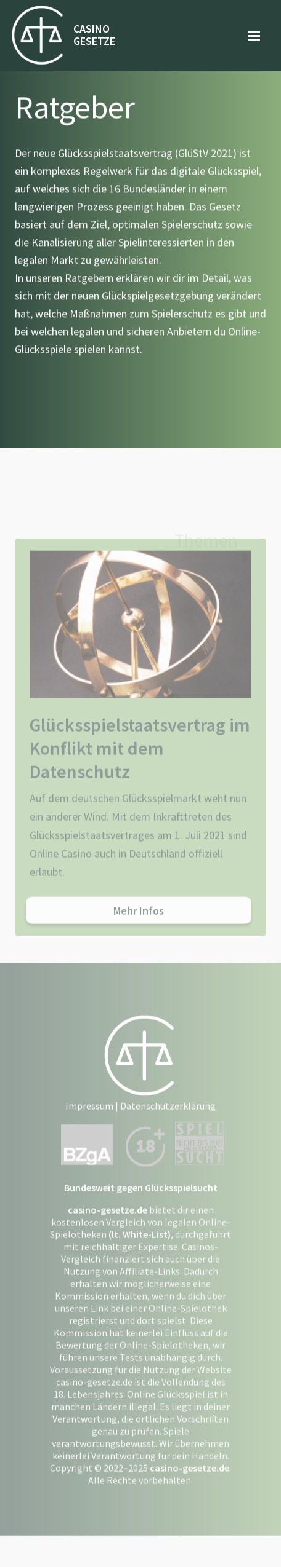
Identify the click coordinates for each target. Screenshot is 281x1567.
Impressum (89, 1114)
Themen (206, 544)
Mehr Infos (138, 919)
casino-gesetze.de (107, 1218)
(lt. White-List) (139, 1243)
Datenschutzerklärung (168, 1114)
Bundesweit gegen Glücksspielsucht (141, 1196)
